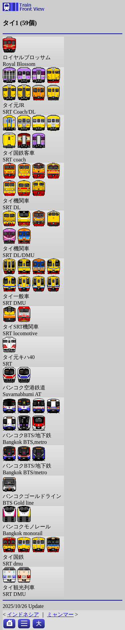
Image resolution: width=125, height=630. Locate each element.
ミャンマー (60, 614)
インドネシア (23, 614)
